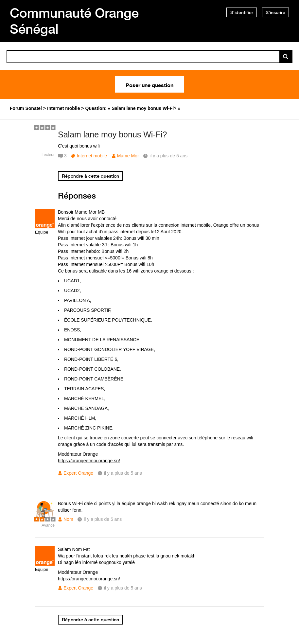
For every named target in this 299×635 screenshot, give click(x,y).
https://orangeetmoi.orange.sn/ (89, 460)
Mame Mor (128, 155)
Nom (68, 519)
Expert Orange (78, 473)
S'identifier (241, 12)
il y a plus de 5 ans (123, 473)
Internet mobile (92, 155)
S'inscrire (275, 12)
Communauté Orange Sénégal (74, 21)
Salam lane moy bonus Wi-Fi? (112, 134)
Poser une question (149, 84)
